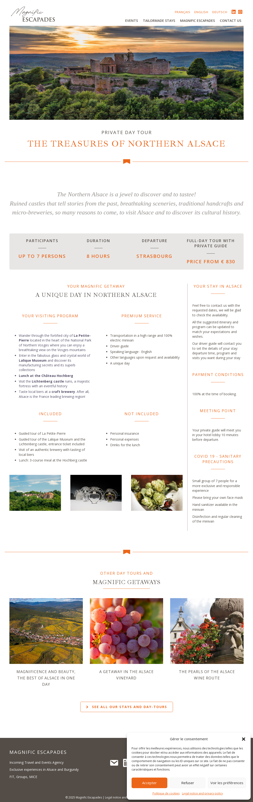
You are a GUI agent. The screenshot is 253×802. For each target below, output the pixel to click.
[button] (243, 739)
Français (182, 12)
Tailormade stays (159, 20)
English (201, 12)
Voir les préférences (226, 782)
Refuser (187, 782)
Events (131, 20)
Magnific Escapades (197, 20)
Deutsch (219, 12)
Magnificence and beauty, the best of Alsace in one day (46, 678)
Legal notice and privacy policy (202, 793)
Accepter (149, 782)
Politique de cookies (166, 793)
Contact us (230, 20)
